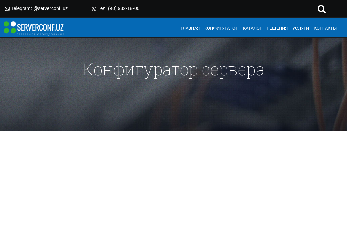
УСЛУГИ (300, 28)
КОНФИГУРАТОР (221, 28)
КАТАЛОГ (252, 28)
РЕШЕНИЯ (277, 28)
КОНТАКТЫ (325, 28)
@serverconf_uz (50, 8)
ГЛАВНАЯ (190, 28)
